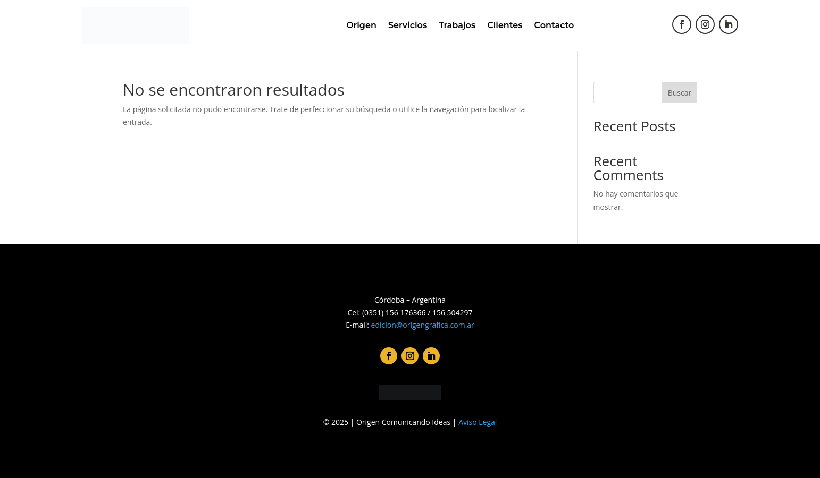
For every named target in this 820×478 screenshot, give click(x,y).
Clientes (504, 25)
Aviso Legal (477, 422)
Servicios (407, 25)
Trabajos (457, 25)
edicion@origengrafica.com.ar (422, 325)
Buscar (680, 93)
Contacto (554, 25)
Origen (361, 25)
